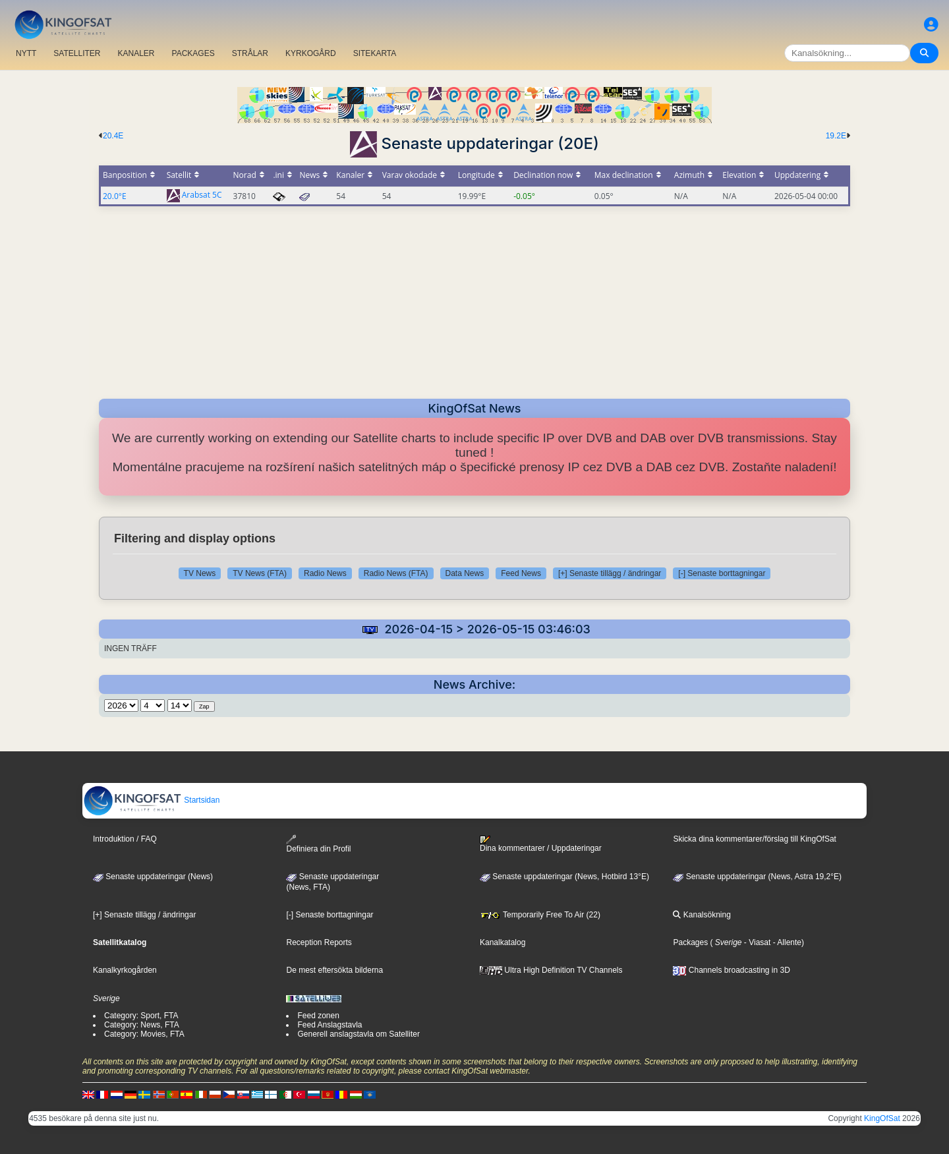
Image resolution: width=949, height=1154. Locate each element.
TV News (200, 573)
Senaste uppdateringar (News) (153, 876)
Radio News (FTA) (396, 573)
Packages (690, 942)
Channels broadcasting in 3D (731, 970)
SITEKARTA (375, 53)
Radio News (325, 573)
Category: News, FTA (141, 1024)
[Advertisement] (474, 298)
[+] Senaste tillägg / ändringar (609, 573)
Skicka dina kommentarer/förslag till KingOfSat (754, 839)
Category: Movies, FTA (144, 1034)
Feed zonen (318, 1015)
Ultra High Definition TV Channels (551, 970)
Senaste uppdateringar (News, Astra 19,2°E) (757, 876)
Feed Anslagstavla (329, 1024)
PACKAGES (193, 53)
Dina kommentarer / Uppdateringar (541, 844)
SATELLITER (76, 53)
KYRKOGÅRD (310, 53)
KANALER (135, 53)
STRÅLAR (250, 53)
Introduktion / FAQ (125, 839)
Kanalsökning (701, 914)
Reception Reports (318, 942)
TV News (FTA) (260, 573)
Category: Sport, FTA (141, 1015)
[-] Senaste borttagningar (721, 573)
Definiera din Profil (318, 843)
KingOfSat (882, 1118)
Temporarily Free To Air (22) (540, 914)
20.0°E (115, 196)
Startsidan (151, 800)
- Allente (785, 942)
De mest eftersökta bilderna (334, 970)
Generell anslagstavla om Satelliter (358, 1034)
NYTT (26, 53)
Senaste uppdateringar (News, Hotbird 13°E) (564, 876)
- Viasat (756, 942)
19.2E (836, 135)
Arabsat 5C (202, 195)
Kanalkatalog (502, 942)
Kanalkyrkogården (125, 970)
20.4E (113, 135)
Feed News (521, 573)
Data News (465, 573)
